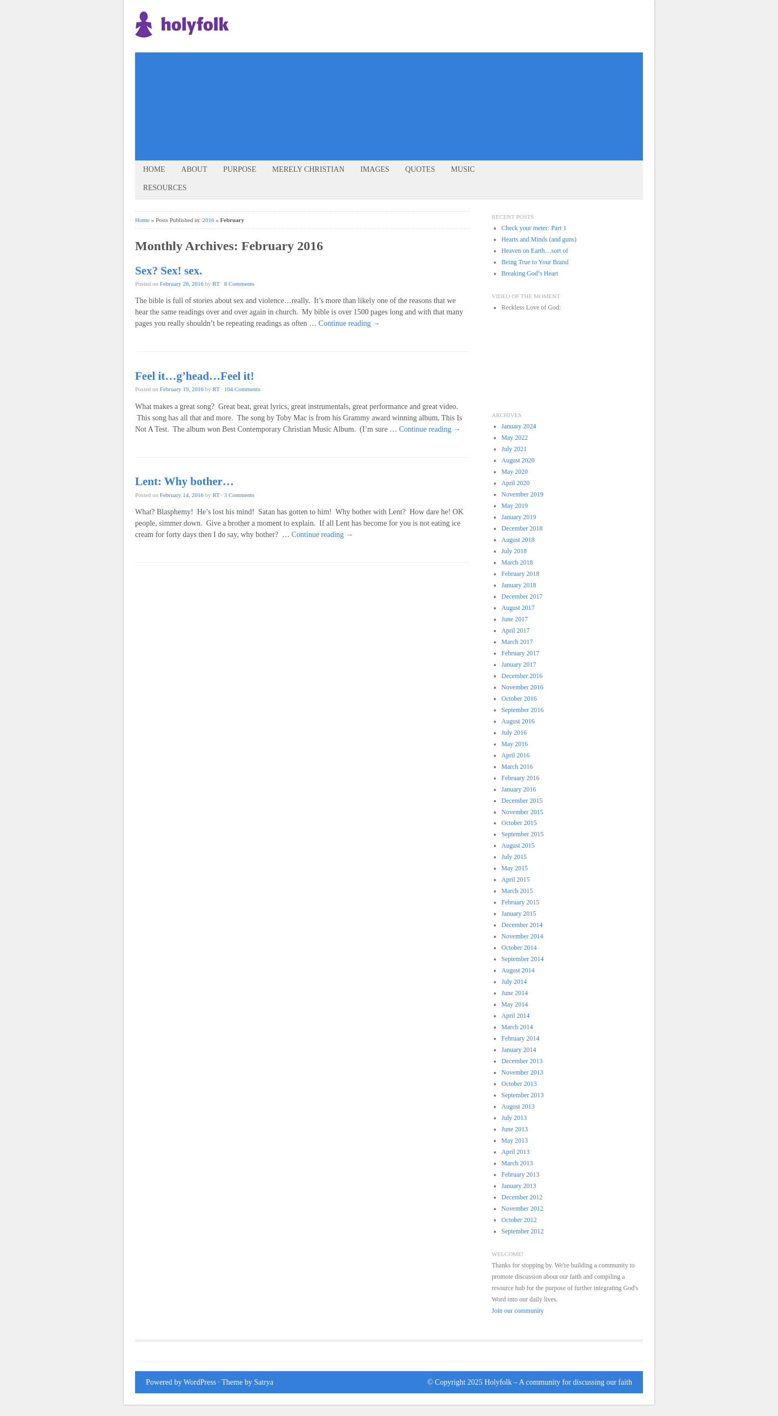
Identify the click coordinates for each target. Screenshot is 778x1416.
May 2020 (514, 471)
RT (215, 283)
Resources (165, 188)
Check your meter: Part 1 (533, 228)
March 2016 (517, 766)
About (194, 169)
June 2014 (514, 993)
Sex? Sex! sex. (168, 270)
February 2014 (520, 1038)
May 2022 (514, 437)
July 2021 (514, 449)
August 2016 (518, 721)
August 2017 (518, 608)
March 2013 (517, 1163)
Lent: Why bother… (184, 481)
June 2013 (514, 1129)
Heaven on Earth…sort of (534, 250)
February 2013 (520, 1174)
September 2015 (522, 834)
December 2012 (521, 1197)
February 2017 (520, 653)
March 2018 (517, 562)
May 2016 (514, 744)
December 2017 (521, 596)
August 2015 (518, 845)
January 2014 (518, 1049)
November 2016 (522, 687)
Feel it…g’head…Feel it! (194, 376)
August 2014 (518, 970)
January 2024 (518, 426)
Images (375, 169)
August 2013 (518, 1106)
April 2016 (515, 755)
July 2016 (514, 732)
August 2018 (518, 539)
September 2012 (522, 1231)
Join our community (518, 1310)
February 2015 (520, 902)
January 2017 (518, 664)
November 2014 (522, 936)
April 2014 (515, 1015)
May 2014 (514, 1004)
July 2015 (514, 857)
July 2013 (514, 1118)
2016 (208, 220)
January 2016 (518, 789)
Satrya (263, 1382)
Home (154, 169)
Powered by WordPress (181, 1382)
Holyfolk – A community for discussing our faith (558, 1382)
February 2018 (520, 574)
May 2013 (514, 1140)
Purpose (239, 169)
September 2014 (522, 959)
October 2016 (519, 698)
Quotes (420, 169)
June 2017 (514, 619)
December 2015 (521, 800)
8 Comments (239, 283)
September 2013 (522, 1095)
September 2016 (522, 710)
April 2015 (515, 879)
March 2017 (517, 642)
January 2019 (518, 517)
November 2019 (522, 494)
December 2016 (521, 676)
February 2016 (520, 778)
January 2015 (518, 913)
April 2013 (515, 1152)
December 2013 (521, 1061)
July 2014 (514, 981)
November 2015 (522, 812)
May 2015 (514, 868)
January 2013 (518, 1186)
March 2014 (517, 1027)
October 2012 (519, 1220)
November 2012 (522, 1208)
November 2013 (522, 1072)
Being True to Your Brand (534, 262)
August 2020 (518, 460)
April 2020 (515, 483)
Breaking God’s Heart (529, 273)
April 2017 (515, 630)
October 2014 (519, 947)
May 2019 (514, 505)
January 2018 (518, 585)
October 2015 (519, 823)
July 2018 (514, 551)
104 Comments (242, 389)
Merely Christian (308, 169)
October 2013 (519, 1084)
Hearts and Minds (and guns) (538, 239)
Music (463, 169)
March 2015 (517, 891)
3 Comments (239, 495)
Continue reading (349, 323)
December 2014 (521, 925)
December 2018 (521, 528)
